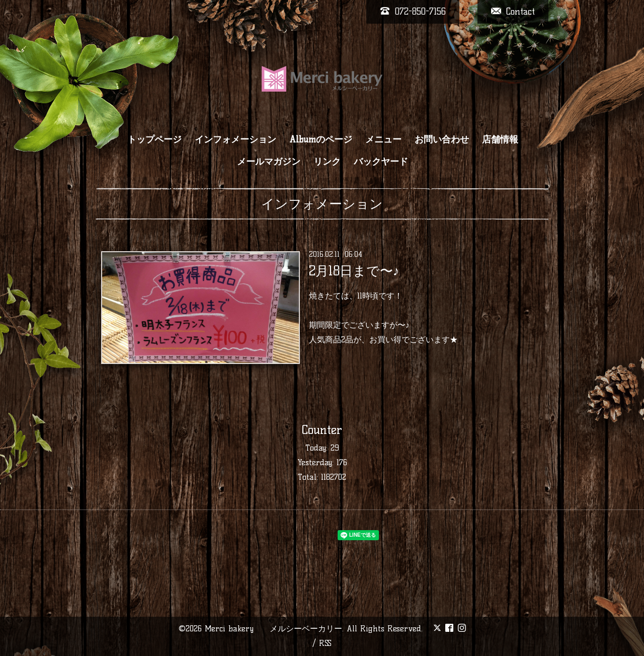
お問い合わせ (442, 139)
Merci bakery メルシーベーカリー (273, 628)
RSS (325, 643)
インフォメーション (235, 139)
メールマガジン (268, 161)
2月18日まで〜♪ (354, 271)
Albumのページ (320, 139)
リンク (327, 161)
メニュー (383, 139)
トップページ (154, 139)
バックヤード (381, 161)
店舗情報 (500, 139)
